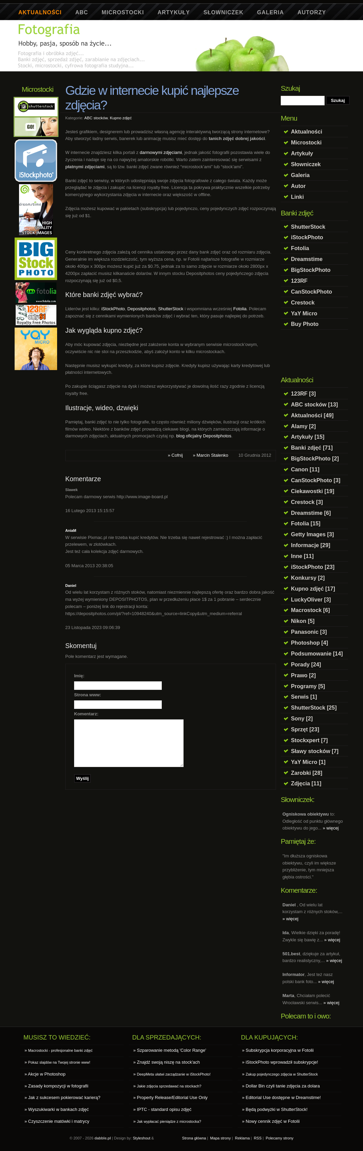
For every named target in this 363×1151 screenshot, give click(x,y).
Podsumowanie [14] (317, 653)
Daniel (70, 585)
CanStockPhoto (311, 292)
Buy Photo (304, 324)
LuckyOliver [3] (311, 599)
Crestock (303, 302)
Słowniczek (224, 12)
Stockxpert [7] (309, 740)
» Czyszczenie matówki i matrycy (56, 1121)
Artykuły (174, 12)
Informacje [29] (310, 545)
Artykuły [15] (307, 437)
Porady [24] (306, 664)
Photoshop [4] (309, 643)
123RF (299, 281)
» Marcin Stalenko (210, 455)
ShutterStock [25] (314, 707)
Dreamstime (307, 259)
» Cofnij (175, 455)
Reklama (242, 1138)
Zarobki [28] (306, 773)
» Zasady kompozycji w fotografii (56, 1085)
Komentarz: (86, 713)
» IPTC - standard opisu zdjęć (162, 1109)
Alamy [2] (303, 426)
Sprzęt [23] (305, 729)
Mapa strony (220, 1138)
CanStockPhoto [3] (315, 480)
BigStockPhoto (310, 270)
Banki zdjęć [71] (312, 447)
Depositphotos (141, 308)
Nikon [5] (303, 621)
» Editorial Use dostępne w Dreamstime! (281, 1097)
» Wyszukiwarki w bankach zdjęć (56, 1109)
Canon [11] (305, 469)
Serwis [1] (304, 697)
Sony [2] (302, 718)
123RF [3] (303, 393)
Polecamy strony (280, 1138)
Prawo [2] (303, 675)
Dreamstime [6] (311, 513)
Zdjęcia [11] (306, 783)
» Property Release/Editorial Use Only (170, 1097)
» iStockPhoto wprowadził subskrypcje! (280, 1062)
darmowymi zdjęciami (161, 152)
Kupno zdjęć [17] (313, 589)
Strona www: (87, 694)
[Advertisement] (140, 73)
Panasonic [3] (309, 632)
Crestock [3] (307, 502)
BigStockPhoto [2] (315, 458)
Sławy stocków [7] (315, 751)
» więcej (331, 828)
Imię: (79, 675)
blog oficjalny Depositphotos (203, 435)
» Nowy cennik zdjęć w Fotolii (271, 1121)
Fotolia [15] (306, 523)
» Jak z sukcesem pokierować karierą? (62, 1097)
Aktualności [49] (312, 415)
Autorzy (311, 12)
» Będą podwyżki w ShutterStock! (275, 1109)
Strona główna (194, 1138)
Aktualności (40, 12)
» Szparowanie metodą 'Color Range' (169, 1050)
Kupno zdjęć (121, 118)
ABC (81, 12)
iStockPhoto (307, 237)
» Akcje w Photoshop (45, 1074)
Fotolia (300, 248)
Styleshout (142, 1138)
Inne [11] (302, 556)
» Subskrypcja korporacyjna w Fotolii (278, 1050)
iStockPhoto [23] (312, 567)
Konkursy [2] (308, 578)
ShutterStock (308, 227)
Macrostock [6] (310, 610)
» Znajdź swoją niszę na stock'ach (166, 1062)
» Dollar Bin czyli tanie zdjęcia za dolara (281, 1085)
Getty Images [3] (312, 534)
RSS (258, 1138)
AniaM (70, 530)
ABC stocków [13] (314, 404)
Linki (297, 197)
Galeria (270, 12)
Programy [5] (308, 686)
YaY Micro (304, 313)
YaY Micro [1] (308, 762)
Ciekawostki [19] (312, 491)
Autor (298, 186)
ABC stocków (96, 118)
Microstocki (123, 12)
